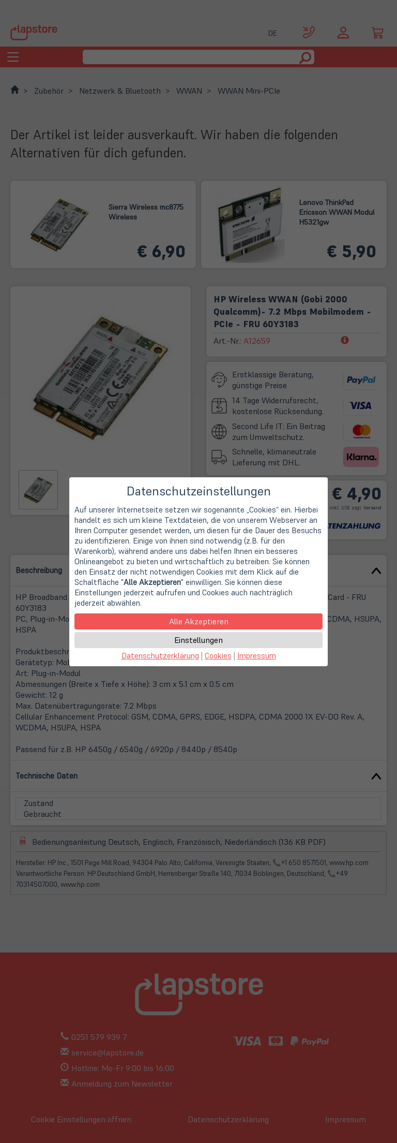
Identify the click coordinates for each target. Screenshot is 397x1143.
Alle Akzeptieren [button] (198, 621)
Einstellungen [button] (198, 640)
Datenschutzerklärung (160, 656)
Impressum (256, 656)
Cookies (218, 656)
